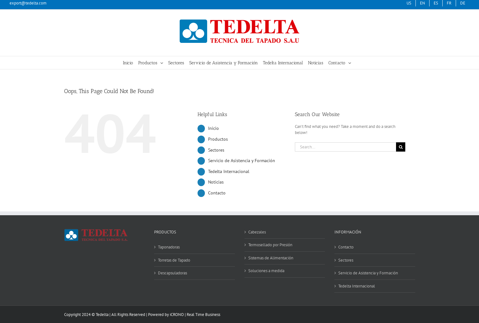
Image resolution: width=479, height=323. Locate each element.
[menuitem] (436, 3)
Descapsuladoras (172, 273)
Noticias (216, 182)
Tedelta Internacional (228, 171)
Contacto (217, 193)
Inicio (213, 128)
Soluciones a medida (266, 270)
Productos (218, 139)
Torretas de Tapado (174, 260)
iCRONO (177, 314)
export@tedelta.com (28, 3)
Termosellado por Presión (270, 245)
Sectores (216, 150)
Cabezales (257, 232)
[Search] (400, 147)
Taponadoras (169, 247)
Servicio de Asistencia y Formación (241, 160)
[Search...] (345, 147)
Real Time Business (203, 314)
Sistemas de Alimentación (270, 258)
